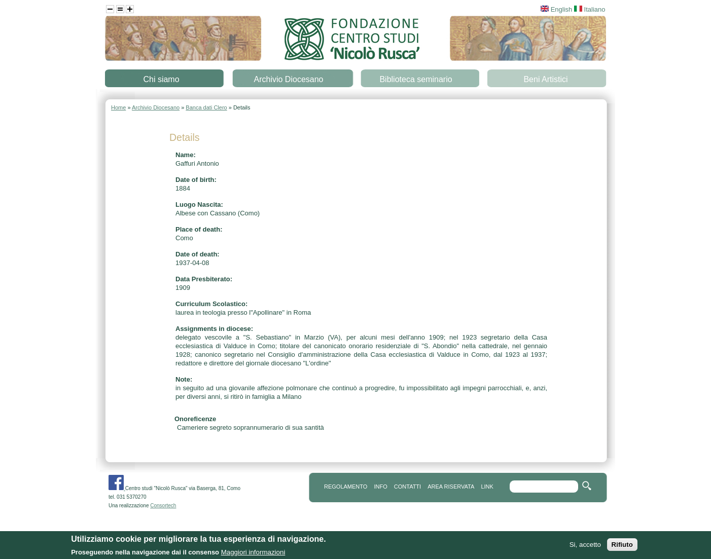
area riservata (451, 486)
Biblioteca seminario (415, 79)
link (487, 486)
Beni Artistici (545, 79)
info (380, 486)
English (556, 9)
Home (118, 107)
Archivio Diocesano (289, 79)
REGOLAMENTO (345, 486)
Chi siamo (161, 79)
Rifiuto (622, 545)
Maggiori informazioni (253, 553)
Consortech (163, 505)
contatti (407, 486)
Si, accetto (585, 545)
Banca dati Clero (206, 107)
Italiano (590, 9)
